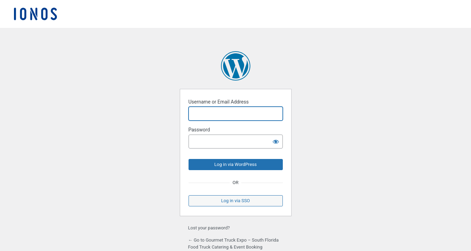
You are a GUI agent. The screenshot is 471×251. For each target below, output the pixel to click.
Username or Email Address (219, 102)
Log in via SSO (235, 200)
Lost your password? (209, 227)
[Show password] (276, 142)
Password (199, 129)
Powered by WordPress (235, 66)
